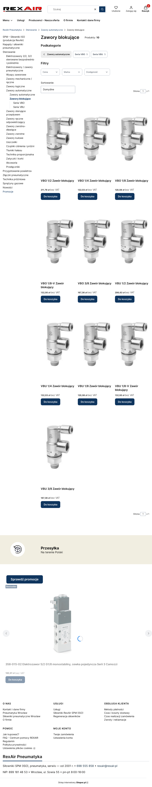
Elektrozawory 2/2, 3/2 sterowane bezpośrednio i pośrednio (20, 59)
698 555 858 (85, 766)
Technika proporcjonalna (20, 154)
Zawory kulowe (14, 137)
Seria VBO (19, 102)
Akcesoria (11, 162)
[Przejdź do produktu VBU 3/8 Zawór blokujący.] (58, 446)
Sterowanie (31, 30)
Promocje (8, 191)
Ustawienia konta (63, 737)
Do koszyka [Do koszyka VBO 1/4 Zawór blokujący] (87, 196)
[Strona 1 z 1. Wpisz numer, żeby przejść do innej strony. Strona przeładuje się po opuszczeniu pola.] (143, 91)
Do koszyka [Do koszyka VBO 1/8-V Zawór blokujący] (50, 299)
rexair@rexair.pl (107, 766)
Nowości (7, 187)
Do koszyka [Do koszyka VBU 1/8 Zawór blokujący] (87, 401)
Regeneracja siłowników (66, 716)
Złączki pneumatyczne (15, 175)
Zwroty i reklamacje (115, 719)
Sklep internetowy (72, 782)
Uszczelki (11, 142)
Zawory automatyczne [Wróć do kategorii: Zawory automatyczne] (56, 54)
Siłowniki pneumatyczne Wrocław (21, 716)
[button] (102, 9)
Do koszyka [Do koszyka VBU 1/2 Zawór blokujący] (125, 299)
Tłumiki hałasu (14, 150)
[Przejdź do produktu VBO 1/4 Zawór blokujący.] (95, 138)
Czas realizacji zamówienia (119, 716)
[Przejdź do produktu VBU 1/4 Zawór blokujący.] (58, 344)
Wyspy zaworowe (16, 74)
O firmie (7, 719)
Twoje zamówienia (63, 734)
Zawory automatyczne (52, 30)
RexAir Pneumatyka (12, 30)
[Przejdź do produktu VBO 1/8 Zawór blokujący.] (132, 138)
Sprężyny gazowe (13, 183)
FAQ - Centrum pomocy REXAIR (20, 737)
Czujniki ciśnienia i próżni (20, 146)
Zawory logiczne (15, 86)
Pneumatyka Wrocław (15, 712)
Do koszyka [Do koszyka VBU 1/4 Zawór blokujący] (50, 401)
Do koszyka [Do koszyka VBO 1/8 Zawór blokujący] (125, 196)
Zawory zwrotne (15, 133)
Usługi (56, 709)
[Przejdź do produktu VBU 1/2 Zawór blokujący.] (132, 241)
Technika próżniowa (14, 179)
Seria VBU (18, 106)
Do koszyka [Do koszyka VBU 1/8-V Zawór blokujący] (125, 401)
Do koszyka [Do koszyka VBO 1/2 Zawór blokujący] (50, 196)
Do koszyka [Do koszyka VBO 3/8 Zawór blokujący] (87, 299)
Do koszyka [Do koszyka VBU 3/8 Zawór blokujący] (50, 504)
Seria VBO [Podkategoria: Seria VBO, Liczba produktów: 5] (81, 54)
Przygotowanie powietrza (17, 170)
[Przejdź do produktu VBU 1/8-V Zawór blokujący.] (132, 344)
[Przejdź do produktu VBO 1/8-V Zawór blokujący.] (58, 241)
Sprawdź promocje (25, 579)
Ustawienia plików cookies (18, 748)
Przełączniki (13, 166)
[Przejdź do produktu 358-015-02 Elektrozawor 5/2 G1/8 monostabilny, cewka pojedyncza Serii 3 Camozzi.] (61, 622)
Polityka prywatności (14, 744)
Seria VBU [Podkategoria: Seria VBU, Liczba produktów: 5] (99, 54)
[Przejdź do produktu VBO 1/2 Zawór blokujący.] (58, 138)
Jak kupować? (11, 734)
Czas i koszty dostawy (117, 712)
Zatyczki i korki (14, 158)
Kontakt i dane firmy (14, 709)
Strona (136, 91)
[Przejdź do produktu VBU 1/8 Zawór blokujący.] (95, 344)
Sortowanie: (47, 82)
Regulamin (8, 741)
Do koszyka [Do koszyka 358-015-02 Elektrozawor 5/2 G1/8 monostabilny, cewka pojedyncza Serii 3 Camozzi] (15, 679)
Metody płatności (114, 709)
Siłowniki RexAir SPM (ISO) (68, 712)
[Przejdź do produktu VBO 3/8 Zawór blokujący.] (95, 241)
